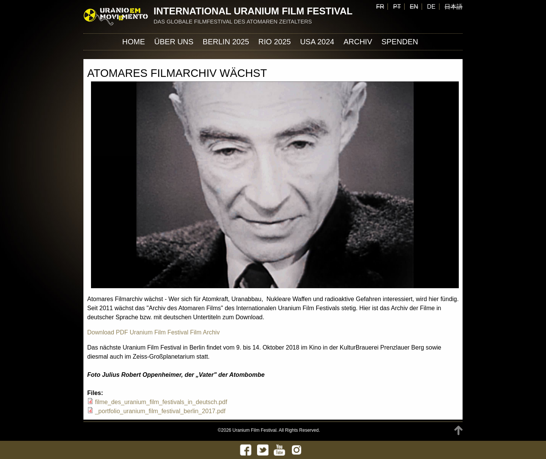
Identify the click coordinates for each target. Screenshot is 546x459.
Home (133, 41)
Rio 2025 (274, 41)
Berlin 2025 (226, 41)
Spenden (399, 41)
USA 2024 (317, 41)
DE (431, 6)
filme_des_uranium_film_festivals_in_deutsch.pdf (161, 402)
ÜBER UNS (173, 41)
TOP (458, 430)
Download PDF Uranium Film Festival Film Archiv (153, 332)
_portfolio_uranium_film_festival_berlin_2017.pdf (160, 411)
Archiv (358, 41)
